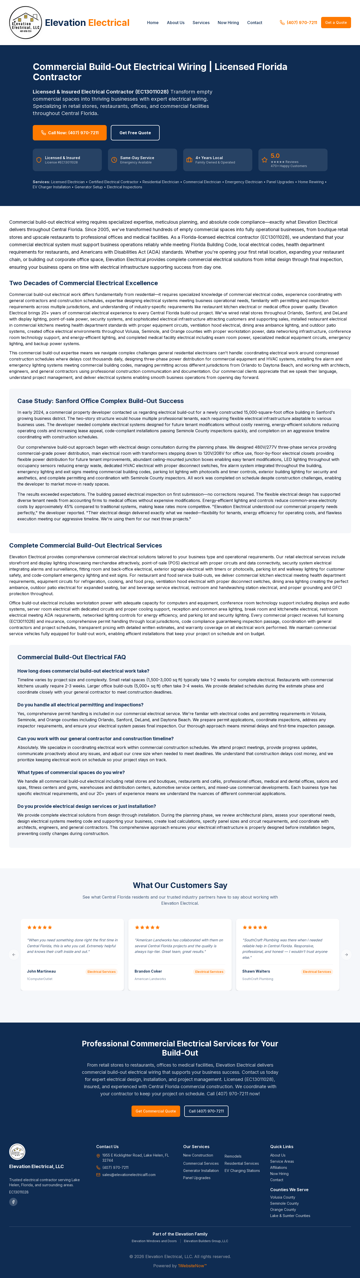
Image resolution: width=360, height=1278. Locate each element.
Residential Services (242, 1163)
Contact (254, 22)
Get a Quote (336, 22)
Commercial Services (201, 1163)
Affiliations (278, 1167)
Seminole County (284, 1203)
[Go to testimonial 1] (180, 1008)
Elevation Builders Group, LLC (206, 1241)
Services (201, 22)
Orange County (283, 1209)
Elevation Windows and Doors (154, 1241)
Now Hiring (228, 22)
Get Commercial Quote (156, 1111)
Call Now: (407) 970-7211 (70, 132)
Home (153, 22)
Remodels (233, 1156)
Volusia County (282, 1197)
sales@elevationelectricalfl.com (129, 1174)
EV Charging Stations (242, 1170)
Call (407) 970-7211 (206, 1111)
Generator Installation (201, 1170)
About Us (175, 22)
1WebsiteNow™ (192, 1265)
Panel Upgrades (197, 1178)
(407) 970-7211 (298, 22)
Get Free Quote (135, 132)
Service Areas (282, 1161)
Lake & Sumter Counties (290, 1215)
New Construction (198, 1155)
